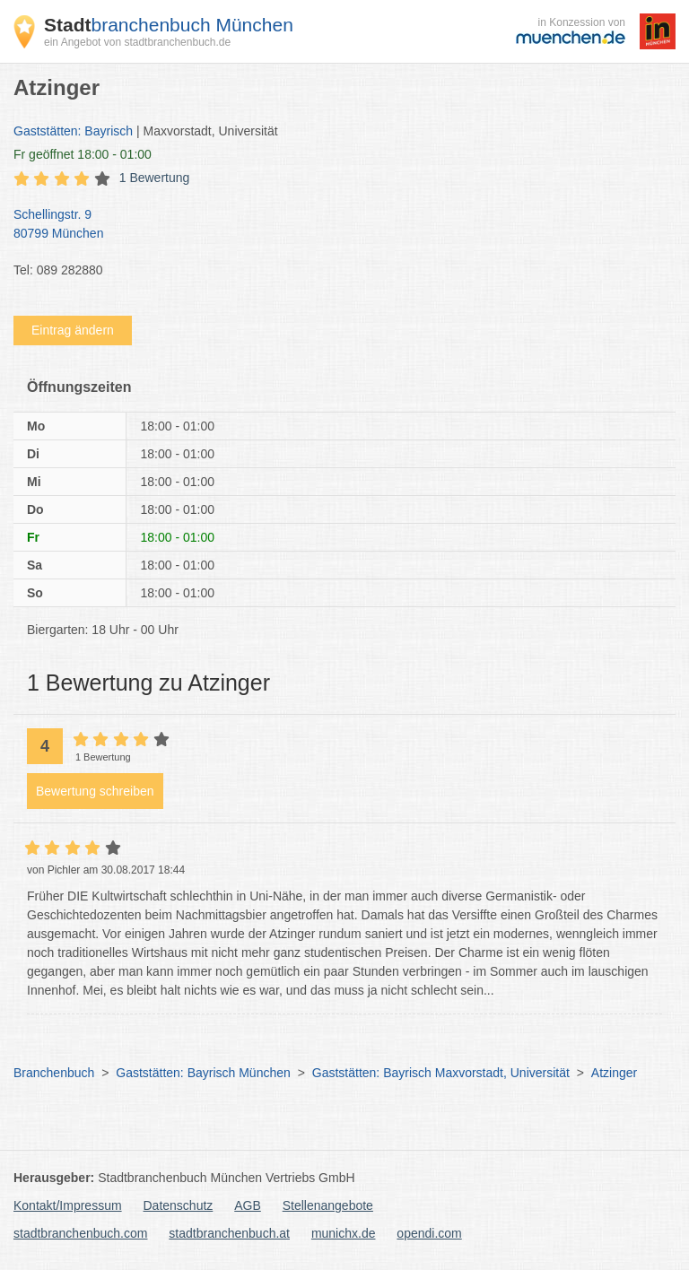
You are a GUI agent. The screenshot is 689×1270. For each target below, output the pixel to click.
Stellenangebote (328, 1205)
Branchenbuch (53, 1073)
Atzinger (614, 1073)
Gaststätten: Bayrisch (73, 131)
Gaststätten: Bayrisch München (203, 1073)
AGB (247, 1205)
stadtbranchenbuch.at (229, 1233)
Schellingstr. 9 (335, 225)
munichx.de (343, 1233)
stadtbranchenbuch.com (80, 1233)
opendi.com (429, 1233)
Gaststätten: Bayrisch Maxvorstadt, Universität (441, 1073)
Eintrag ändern (72, 330)
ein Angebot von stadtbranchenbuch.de (137, 42)
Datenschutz (179, 1205)
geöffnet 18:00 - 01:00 (82, 154)
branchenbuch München (168, 24)
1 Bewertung (154, 177)
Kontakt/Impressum (67, 1205)
